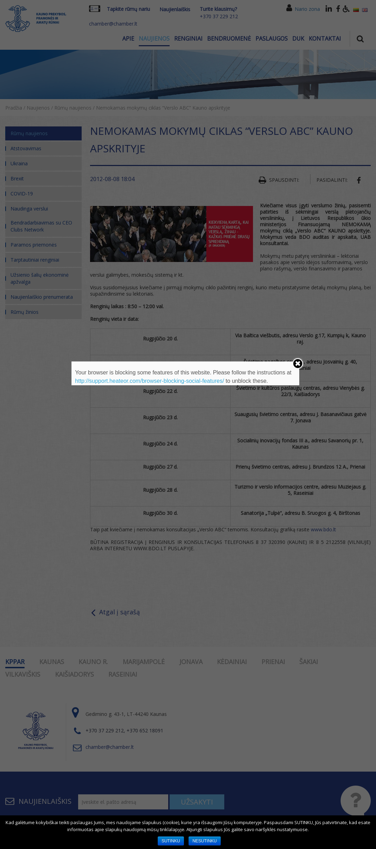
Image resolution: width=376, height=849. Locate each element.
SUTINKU (171, 840)
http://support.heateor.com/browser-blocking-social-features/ (149, 381)
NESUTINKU (204, 840)
